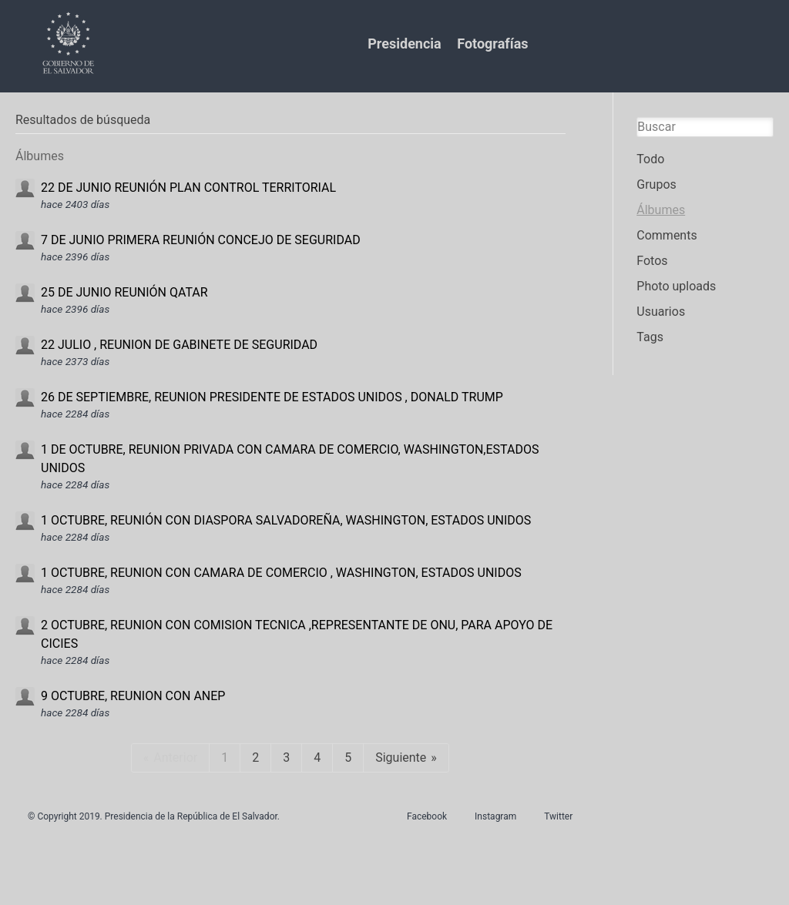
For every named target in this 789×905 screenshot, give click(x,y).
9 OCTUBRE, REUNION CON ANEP (133, 696)
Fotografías (492, 43)
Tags (649, 337)
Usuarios (660, 311)
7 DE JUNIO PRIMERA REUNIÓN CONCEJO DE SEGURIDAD (201, 240)
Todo (650, 159)
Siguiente (400, 757)
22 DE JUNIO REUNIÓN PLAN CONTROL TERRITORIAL (188, 187)
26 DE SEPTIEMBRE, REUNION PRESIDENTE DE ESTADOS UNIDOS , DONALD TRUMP (272, 397)
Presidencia (404, 43)
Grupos (656, 184)
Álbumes (660, 210)
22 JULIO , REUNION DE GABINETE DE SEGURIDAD (179, 344)
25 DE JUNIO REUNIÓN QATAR (124, 292)
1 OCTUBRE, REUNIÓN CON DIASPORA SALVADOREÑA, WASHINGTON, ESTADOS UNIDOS (286, 520)
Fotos (651, 260)
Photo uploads (676, 286)
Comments (666, 235)
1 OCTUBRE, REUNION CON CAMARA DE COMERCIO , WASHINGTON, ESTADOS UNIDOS (281, 572)
